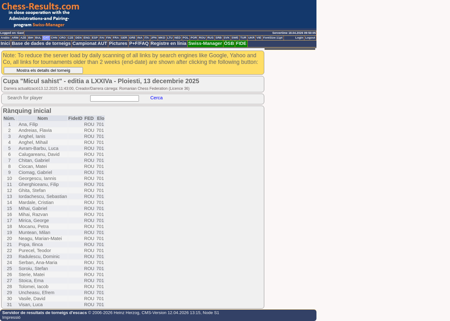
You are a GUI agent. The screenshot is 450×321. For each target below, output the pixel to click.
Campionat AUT (89, 43)
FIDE (241, 43)
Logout (310, 37)
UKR (251, 37)
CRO (62, 37)
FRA (116, 37)
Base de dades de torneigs (41, 43)
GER (124, 37)
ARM (15, 37)
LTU (169, 37)
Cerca (156, 97)
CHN (54, 37)
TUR (243, 37)
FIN (108, 37)
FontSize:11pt (272, 37)
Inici (5, 43)
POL (186, 37)
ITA (146, 37)
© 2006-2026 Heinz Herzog (113, 312)
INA (139, 37)
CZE (71, 37)
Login (299, 37)
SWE (235, 37)
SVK (227, 37)
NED (177, 37)
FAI (102, 37)
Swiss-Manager (205, 43)
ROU (202, 37)
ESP (95, 37)
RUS (210, 37)
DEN (78, 37)
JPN (154, 37)
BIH (30, 37)
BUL (38, 37)
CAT (46, 37)
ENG (87, 37)
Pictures (118, 43)
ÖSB (229, 43)
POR (194, 37)
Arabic (5, 37)
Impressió (11, 317)
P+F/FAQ (139, 43)
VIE (258, 37)
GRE (132, 37)
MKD (162, 37)
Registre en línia (168, 43)
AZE (23, 37)
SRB (219, 37)
